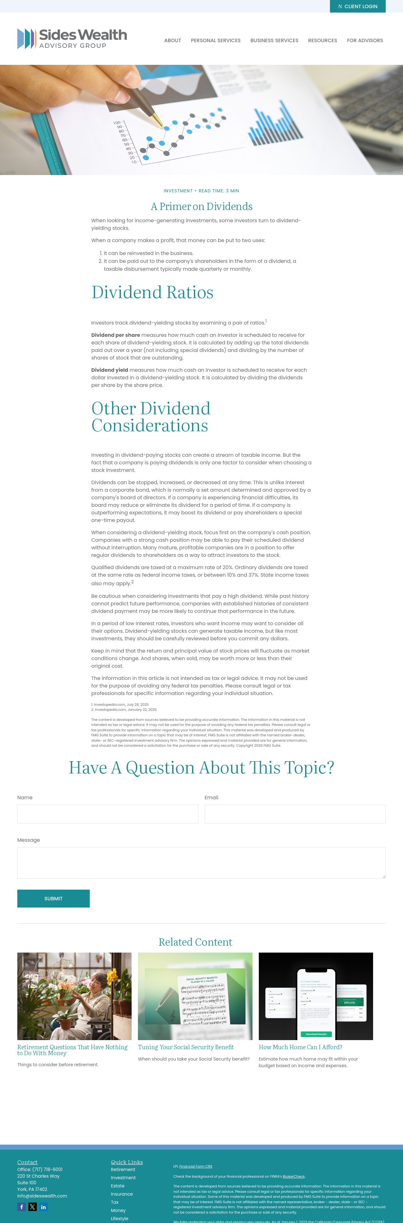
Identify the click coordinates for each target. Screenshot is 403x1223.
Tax (115, 1202)
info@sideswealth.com (42, 1196)
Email (211, 797)
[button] (173, 40)
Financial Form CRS (196, 1166)
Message (28, 840)
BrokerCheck (294, 1176)
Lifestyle (119, 1218)
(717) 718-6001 (47, 1169)
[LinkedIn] (43, 1207)
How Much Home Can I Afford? (301, 1046)
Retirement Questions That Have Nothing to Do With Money (72, 1049)
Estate (118, 1186)
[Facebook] (21, 1207)
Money (118, 1210)
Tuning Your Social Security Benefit (186, 1046)
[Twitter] (32, 1207)
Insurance (122, 1194)
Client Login (357, 6)
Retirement (123, 1169)
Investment (123, 1178)
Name (24, 797)
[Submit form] (53, 899)
